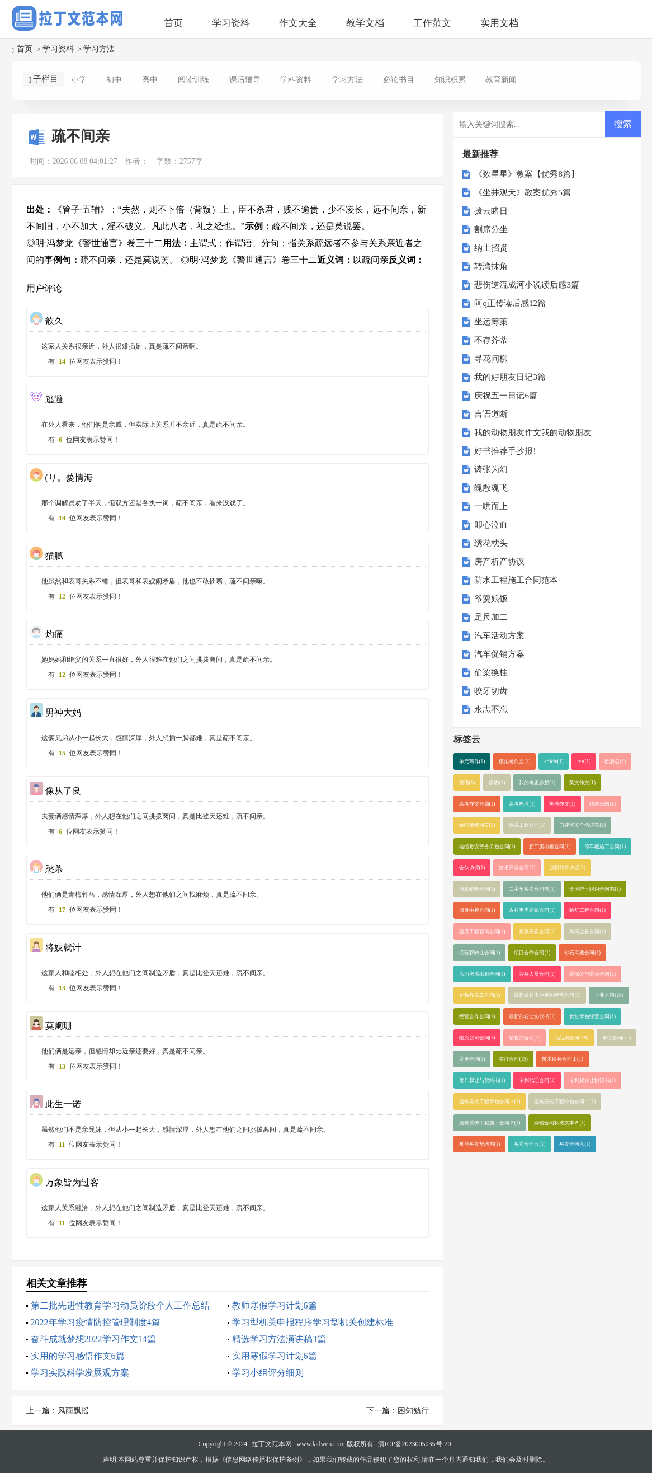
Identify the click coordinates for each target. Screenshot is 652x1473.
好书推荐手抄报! (505, 450)
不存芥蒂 (491, 340)
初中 (114, 80)
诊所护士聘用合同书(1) (595, 889)
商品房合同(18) (571, 1038)
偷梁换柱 (491, 672)
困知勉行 (413, 1410)
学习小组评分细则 (268, 1372)
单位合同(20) (616, 1038)
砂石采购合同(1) (582, 953)
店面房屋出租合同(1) (482, 974)
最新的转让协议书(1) (532, 1016)
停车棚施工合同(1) (605, 846)
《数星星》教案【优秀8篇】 (526, 174)
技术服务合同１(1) (562, 1059)
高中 (150, 80)
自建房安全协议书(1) (582, 825)
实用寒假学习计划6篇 (274, 1356)
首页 (173, 23)
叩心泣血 (491, 524)
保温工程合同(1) (527, 825)
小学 (79, 80)
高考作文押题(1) (477, 804)
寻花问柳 (491, 358)
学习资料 (231, 23)
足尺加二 (491, 617)
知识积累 (450, 80)
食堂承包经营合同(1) (592, 1016)
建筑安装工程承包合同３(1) (490, 1101)
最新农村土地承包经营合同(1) (547, 995)
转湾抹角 (491, 266)
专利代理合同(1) (537, 1080)
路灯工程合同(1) (587, 910)
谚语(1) (497, 782)
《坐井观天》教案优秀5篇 (522, 192)
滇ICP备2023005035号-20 (414, 1444)
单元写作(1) (472, 761)
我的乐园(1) (602, 804)
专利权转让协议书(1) (592, 1080)
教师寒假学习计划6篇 (274, 1305)
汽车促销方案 (499, 654)
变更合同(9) (472, 1059)
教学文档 (365, 23)
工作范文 (432, 23)
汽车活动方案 (499, 635)
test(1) (583, 761)
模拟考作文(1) (514, 761)
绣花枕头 (491, 543)
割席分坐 (491, 229)
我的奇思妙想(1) (537, 782)
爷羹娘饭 (491, 598)
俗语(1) (467, 782)
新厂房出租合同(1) (549, 846)
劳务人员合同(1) (537, 974)
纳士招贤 (491, 247)
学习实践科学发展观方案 (80, 1372)
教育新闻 (501, 80)
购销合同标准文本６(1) (559, 1123)
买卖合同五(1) (529, 1144)
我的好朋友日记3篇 (510, 377)
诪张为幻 (491, 469)
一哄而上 (491, 506)
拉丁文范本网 (272, 1444)
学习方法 (99, 49)
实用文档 (499, 23)
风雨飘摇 (73, 1410)
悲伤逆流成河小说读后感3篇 (526, 284)
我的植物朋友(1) (477, 825)
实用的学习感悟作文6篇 (78, 1356)
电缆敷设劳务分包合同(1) (487, 846)
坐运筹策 (491, 321)
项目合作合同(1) (532, 953)
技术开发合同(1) (517, 867)
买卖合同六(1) (574, 1144)
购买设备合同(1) (587, 931)
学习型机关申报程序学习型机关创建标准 (312, 1322)
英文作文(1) (582, 782)
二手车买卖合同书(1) (532, 889)
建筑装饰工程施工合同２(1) (490, 1123)
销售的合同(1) (524, 1038)
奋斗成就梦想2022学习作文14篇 (93, 1339)
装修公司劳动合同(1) (592, 974)
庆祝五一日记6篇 (505, 395)
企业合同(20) (608, 995)
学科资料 (295, 80)
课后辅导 (245, 80)
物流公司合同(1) (477, 1038)
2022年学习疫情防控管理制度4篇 (95, 1322)
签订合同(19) (513, 1059)
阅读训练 (193, 80)
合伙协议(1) (472, 867)
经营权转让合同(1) (479, 953)
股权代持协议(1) (567, 867)
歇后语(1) (615, 761)
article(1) (553, 761)
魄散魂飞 (491, 487)
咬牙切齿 (491, 690)
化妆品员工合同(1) (479, 995)
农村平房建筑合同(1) (532, 910)
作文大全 (298, 23)
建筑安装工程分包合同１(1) (565, 1101)
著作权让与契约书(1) (482, 1080)
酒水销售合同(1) (477, 889)
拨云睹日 (491, 210)
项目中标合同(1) (477, 910)
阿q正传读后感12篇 (510, 303)
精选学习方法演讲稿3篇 (279, 1339)
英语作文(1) (562, 804)
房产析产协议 (499, 561)
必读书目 (398, 80)
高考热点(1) (522, 804)
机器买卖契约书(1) (479, 1144)
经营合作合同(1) (477, 1016)
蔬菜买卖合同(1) (537, 931)
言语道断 (491, 414)
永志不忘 (491, 709)
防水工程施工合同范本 (516, 580)
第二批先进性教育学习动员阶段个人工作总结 (120, 1305)
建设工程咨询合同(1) (482, 931)
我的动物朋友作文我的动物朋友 (533, 432)
